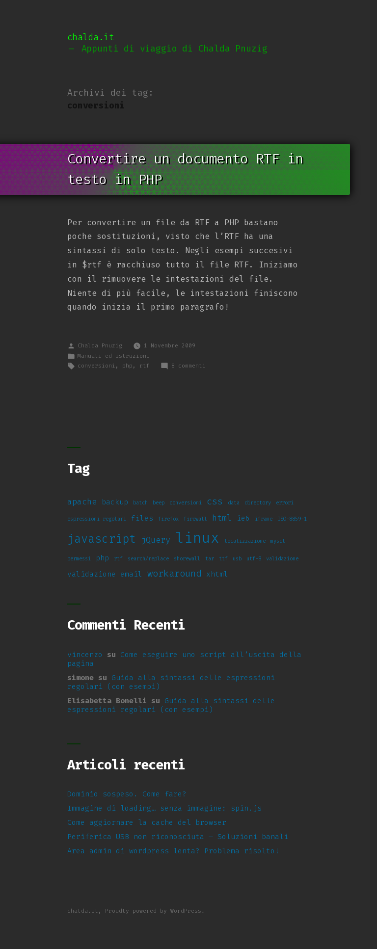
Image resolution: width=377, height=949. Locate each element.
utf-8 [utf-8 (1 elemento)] (253, 558)
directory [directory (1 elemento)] (257, 502)
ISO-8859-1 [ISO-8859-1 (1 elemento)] (292, 518)
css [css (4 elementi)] (215, 501)
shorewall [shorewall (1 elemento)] (187, 558)
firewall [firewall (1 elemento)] (195, 518)
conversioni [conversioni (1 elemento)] (185, 502)
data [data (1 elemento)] (234, 502)
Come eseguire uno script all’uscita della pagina (184, 659)
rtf (144, 365)
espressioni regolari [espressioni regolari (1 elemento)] (96, 518)
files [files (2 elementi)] (142, 518)
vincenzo (85, 654)
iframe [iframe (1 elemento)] (263, 518)
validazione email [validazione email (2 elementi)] (104, 574)
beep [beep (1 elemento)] (158, 502)
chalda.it (90, 37)
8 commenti (188, 365)
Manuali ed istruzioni (114, 356)
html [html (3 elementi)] (222, 517)
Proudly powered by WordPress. (155, 911)
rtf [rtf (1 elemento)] (118, 558)
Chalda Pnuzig (100, 345)
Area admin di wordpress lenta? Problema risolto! (173, 851)
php (127, 365)
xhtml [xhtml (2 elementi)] (217, 574)
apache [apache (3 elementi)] (82, 501)
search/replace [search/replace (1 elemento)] (148, 558)
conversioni (96, 365)
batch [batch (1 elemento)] (140, 502)
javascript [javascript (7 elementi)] (101, 539)
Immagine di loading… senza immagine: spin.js (164, 808)
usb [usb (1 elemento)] (237, 558)
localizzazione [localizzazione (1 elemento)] (245, 540)
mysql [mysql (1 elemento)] (277, 540)
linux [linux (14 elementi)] (197, 537)
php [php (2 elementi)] (102, 558)
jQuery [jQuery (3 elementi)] (155, 539)
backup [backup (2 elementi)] (115, 502)
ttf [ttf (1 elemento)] (223, 558)
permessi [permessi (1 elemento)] (79, 558)
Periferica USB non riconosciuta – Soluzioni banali (177, 837)
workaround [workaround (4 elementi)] (174, 573)
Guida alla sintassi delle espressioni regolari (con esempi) (171, 682)
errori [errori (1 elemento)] (285, 502)
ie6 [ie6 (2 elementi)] (243, 518)
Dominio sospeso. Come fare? (127, 794)
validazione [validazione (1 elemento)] (282, 558)
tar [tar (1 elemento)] (209, 558)
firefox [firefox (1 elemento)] (168, 518)
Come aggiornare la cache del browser (146, 822)
